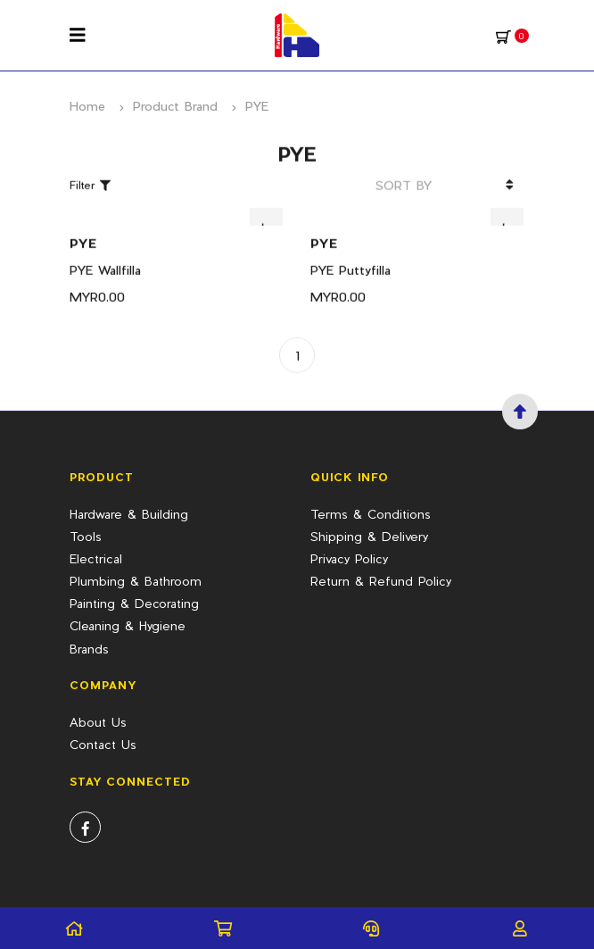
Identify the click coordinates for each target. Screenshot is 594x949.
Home (87, 105)
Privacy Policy (349, 558)
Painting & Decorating (134, 603)
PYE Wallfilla (105, 258)
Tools (86, 536)
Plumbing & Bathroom (136, 580)
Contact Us (103, 744)
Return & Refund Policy (380, 580)
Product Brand (175, 105)
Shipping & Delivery (369, 536)
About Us (98, 721)
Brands (89, 648)
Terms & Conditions (370, 513)
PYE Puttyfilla (350, 258)
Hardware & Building (129, 513)
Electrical (96, 558)
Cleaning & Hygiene (128, 625)
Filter (90, 174)
